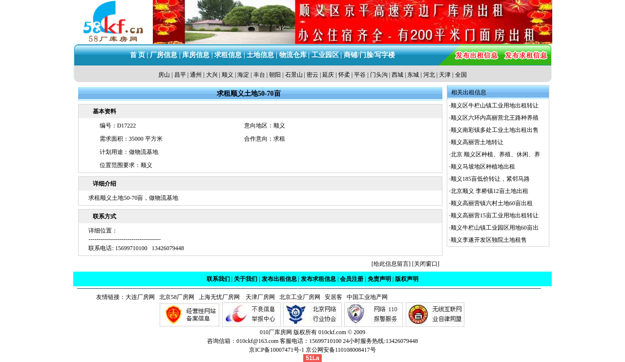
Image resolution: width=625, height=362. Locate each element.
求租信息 (228, 55)
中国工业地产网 (367, 297)
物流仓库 (293, 55)
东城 (413, 74)
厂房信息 (163, 55)
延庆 (328, 74)
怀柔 (344, 74)
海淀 (243, 74)
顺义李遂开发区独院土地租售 (489, 239)
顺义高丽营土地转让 (477, 142)
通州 (196, 74)
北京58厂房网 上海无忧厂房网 (198, 297)
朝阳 (275, 74)
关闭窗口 (426, 263)
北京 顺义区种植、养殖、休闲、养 (495, 154)
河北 (429, 74)
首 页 (138, 55)
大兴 (212, 74)
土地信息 (260, 55)
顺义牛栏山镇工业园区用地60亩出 (495, 227)
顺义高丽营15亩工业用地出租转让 (495, 215)
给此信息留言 (391, 263)
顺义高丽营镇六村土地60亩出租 (492, 203)
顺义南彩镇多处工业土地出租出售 (495, 130)
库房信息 (195, 55)
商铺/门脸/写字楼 (370, 55)
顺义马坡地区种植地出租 (483, 166)
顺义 (227, 74)
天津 (445, 74)
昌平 (180, 74)
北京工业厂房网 (300, 297)
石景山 (294, 74)
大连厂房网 (140, 297)
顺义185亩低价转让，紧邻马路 (490, 178)
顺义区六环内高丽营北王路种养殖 (495, 117)
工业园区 (325, 55)
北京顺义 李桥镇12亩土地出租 (489, 191)
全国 (461, 74)
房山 (164, 74)
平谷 (360, 74)
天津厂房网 (258, 297)
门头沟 (379, 74)
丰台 (259, 74)
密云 (312, 74)
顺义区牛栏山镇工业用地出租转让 (495, 105)
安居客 (333, 297)
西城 (397, 74)
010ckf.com (332, 332)
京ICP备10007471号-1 (276, 349)
